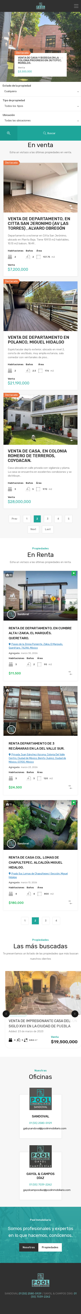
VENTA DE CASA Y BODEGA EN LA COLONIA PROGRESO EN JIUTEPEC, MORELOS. (40, 60)
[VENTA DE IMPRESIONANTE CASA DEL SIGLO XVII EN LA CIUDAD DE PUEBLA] (43, 993)
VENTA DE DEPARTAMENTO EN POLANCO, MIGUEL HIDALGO (38, 340)
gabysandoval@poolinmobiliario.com (44, 1128)
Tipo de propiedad (14, 100)
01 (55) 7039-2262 (40, 1184)
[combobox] (40, 92)
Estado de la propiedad (17, 85)
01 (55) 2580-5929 (40, 1123)
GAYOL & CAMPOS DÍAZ (40, 1176)
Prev (14, 518)
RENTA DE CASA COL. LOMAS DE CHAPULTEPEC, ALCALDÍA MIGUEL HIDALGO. (36, 862)
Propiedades (50, 1247)
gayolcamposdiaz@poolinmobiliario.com (47, 1190)
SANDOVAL (40, 1116)
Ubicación (9, 115)
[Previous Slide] (6, 1013)
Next (33, 529)
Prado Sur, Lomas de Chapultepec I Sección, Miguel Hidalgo (38, 875)
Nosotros (29, 1247)
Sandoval (23, 614)
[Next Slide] (74, 1013)
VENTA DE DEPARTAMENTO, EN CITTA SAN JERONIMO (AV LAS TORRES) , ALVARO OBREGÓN (39, 223)
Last (48, 529)
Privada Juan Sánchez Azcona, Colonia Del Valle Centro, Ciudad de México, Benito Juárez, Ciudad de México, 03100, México (37, 758)
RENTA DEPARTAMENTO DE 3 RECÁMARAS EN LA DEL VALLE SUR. (36, 745)
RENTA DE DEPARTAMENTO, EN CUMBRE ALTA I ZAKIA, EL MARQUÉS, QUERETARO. (40, 633)
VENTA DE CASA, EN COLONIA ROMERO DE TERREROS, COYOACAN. (37, 456)
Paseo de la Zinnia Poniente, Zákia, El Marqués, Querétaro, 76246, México (36, 646)
